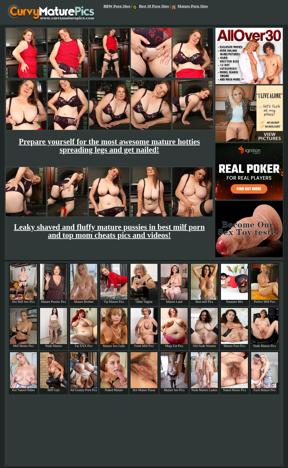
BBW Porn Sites (117, 6)
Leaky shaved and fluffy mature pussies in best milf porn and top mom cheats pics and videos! (109, 231)
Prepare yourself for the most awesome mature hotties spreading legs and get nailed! (109, 145)
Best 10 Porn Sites (151, 6)
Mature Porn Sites (190, 6)
